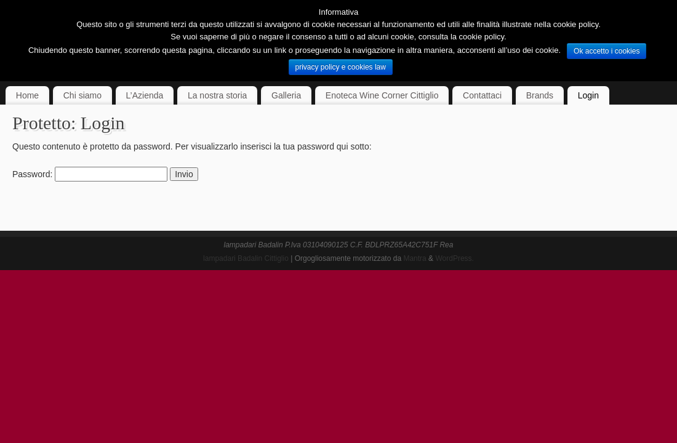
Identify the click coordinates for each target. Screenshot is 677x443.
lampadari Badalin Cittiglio (246, 258)
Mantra (414, 258)
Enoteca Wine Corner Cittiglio (382, 95)
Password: (89, 174)
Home (27, 95)
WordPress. (454, 258)
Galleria (286, 95)
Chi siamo (82, 95)
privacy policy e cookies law (340, 67)
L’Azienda (145, 95)
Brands (539, 95)
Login (588, 95)
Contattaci (482, 95)
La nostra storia (217, 95)
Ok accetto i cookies (606, 51)
